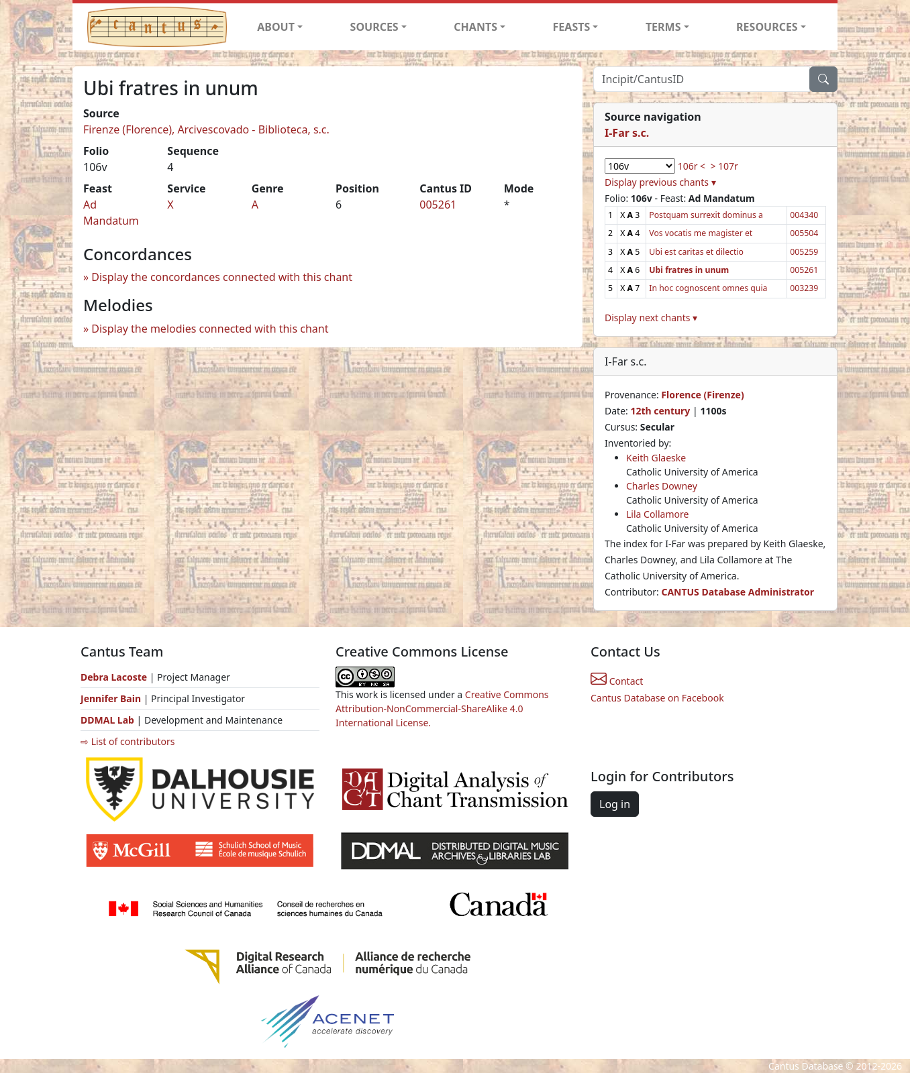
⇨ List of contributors (127, 741)
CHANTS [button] (475, 26)
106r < (691, 166)
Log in (614, 804)
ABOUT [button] (276, 26)
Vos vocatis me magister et (700, 233)
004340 (804, 215)
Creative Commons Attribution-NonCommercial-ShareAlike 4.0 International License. (442, 708)
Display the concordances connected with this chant (221, 277)
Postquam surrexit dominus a (706, 215)
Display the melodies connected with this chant (209, 328)
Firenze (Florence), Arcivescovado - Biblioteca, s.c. (206, 129)
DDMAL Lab (107, 720)
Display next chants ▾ (651, 317)
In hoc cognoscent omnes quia (708, 288)
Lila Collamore (657, 514)
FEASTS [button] (572, 26)
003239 (804, 288)
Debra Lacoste (114, 677)
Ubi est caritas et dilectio (696, 252)
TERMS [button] (663, 26)
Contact (617, 681)
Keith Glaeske (656, 457)
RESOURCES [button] (767, 26)
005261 (437, 204)
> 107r (724, 166)
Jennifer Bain (112, 698)
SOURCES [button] (374, 26)
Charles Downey (661, 485)
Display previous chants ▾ (660, 182)
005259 (804, 252)
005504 (804, 233)
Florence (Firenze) (702, 394)
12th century (660, 410)
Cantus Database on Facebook (657, 697)
